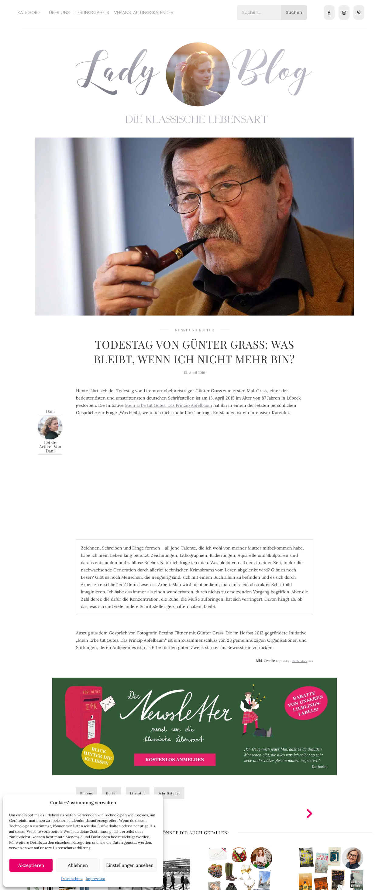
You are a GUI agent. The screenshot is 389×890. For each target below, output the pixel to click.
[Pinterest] (358, 12)
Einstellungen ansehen (129, 865)
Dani (50, 411)
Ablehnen (78, 865)
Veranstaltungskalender (144, 12)
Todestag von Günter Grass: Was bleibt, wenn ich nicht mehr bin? (194, 351)
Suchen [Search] (294, 12)
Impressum (95, 878)
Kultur (111, 793)
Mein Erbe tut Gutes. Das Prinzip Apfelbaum (168, 405)
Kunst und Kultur (194, 329)
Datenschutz (72, 878)
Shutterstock (299, 661)
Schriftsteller (169, 793)
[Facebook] (329, 12)
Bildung (86, 793)
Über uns (59, 12)
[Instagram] (344, 12)
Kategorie (29, 12)
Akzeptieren (31, 865)
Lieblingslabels (92, 12)
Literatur (137, 793)
